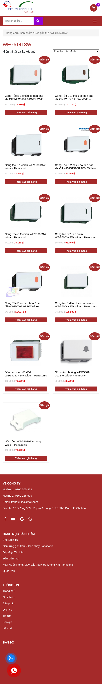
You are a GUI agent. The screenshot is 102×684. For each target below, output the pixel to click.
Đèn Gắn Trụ (11, 558)
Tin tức (7, 615)
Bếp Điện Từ (10, 539)
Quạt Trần (9, 570)
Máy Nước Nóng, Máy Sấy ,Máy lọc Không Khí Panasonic (38, 564)
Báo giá (7, 622)
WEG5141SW (17, 44)
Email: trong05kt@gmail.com (20, 501)
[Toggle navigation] (94, 21)
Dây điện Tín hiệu (13, 552)
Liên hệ (7, 628)
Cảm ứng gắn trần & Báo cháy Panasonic (28, 546)
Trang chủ (12, 33)
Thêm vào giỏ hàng (26, 112)
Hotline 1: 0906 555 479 (17, 489)
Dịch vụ (7, 609)
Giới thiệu (8, 597)
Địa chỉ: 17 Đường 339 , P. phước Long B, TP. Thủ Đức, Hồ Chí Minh (45, 508)
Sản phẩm (9, 603)
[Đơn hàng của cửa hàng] (76, 51)
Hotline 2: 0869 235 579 (17, 495)
